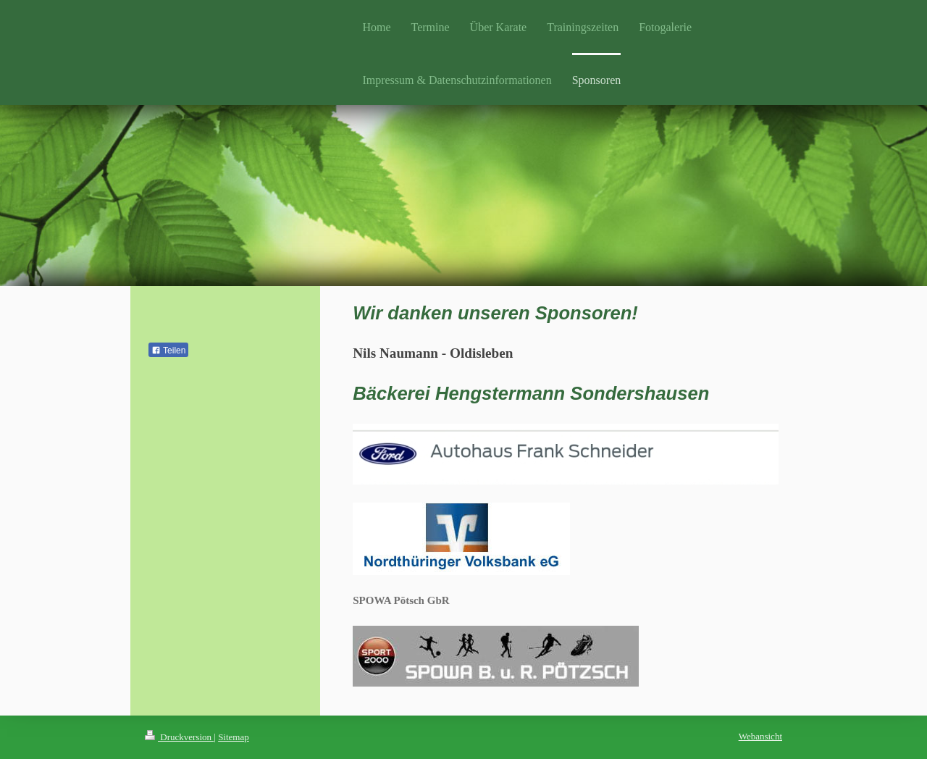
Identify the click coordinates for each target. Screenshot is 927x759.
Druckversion (179, 736)
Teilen (168, 350)
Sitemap (233, 736)
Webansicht (760, 736)
